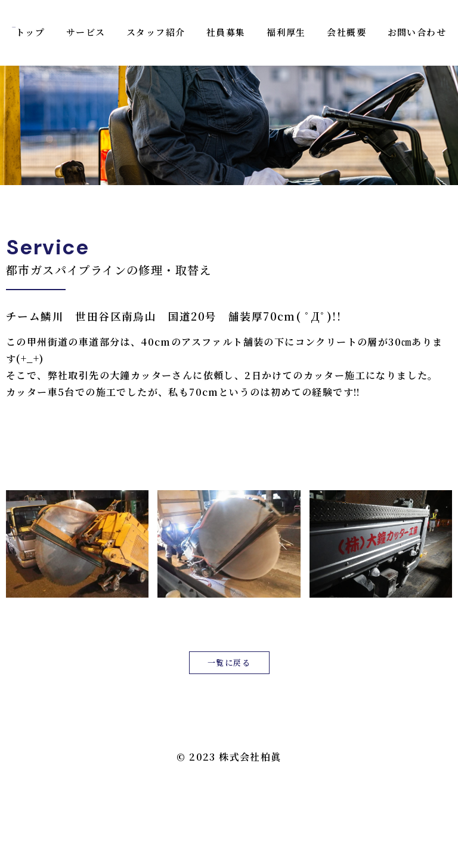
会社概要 (346, 32)
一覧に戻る (229, 662)
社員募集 (226, 32)
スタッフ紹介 (155, 32)
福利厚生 (286, 32)
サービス (86, 32)
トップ (30, 32)
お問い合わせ (417, 32)
